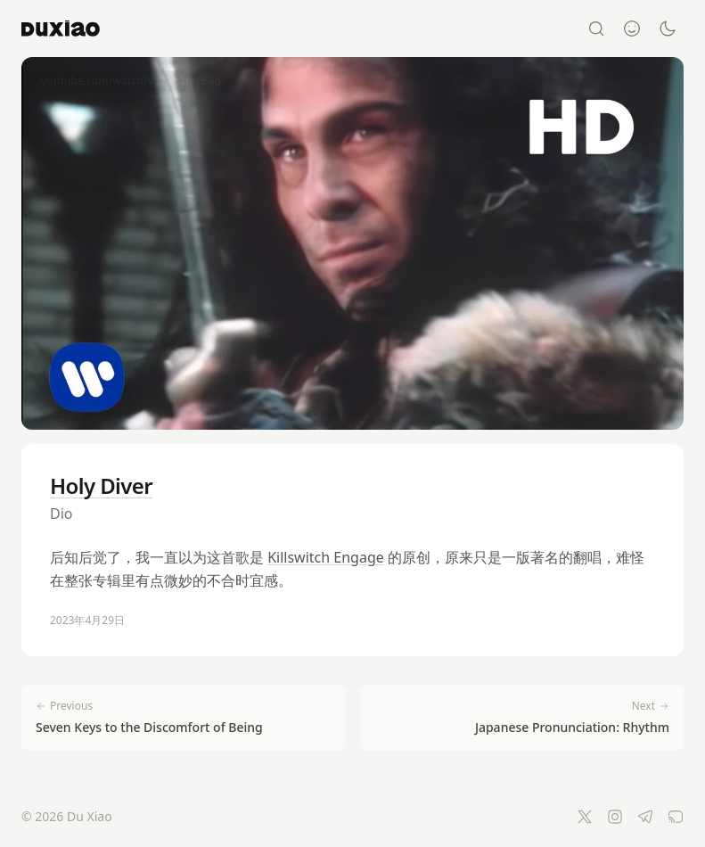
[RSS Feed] (676, 817)
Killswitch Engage (325, 557)
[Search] (596, 28)
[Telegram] (645, 817)
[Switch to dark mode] (668, 28)
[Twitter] (585, 817)
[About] (632, 28)
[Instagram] (615, 817)
